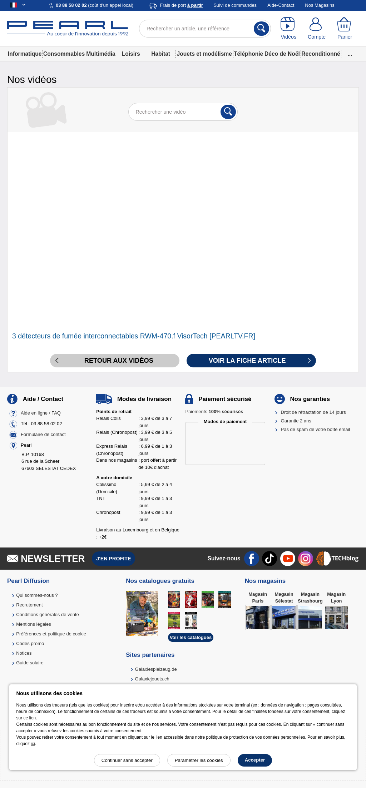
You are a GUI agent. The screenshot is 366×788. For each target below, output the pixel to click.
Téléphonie (248, 54)
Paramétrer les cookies (199, 760)
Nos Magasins (319, 5)
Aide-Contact (280, 5)
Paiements (214, 411)
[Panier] (345, 28)
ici (33, 743)
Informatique (24, 54)
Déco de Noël (282, 54)
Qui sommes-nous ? (37, 595)
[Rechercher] (261, 28)
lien (32, 717)
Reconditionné (320, 54)
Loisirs (131, 54)
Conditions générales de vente (47, 614)
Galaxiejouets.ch (152, 679)
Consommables (64, 54)
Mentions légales (33, 624)
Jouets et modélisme (204, 54)
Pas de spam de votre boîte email (315, 429)
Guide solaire (30, 662)
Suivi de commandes (235, 5)
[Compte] (317, 28)
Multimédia (100, 54)
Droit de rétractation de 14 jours (313, 412)
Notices (23, 653)
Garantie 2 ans (296, 420)
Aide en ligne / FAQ (41, 413)
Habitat (160, 54)
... (350, 54)
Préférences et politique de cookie (51, 633)
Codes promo (30, 643)
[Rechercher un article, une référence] (205, 29)
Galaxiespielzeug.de (156, 669)
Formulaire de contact (43, 434)
